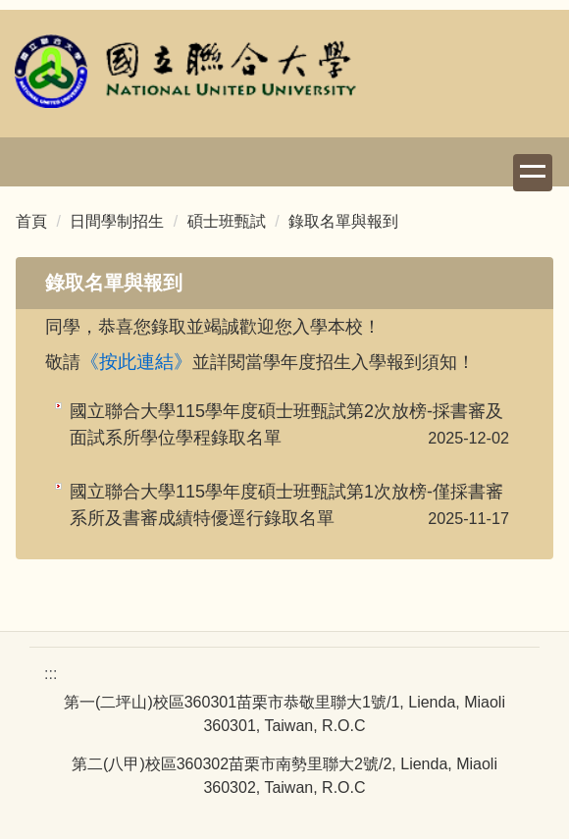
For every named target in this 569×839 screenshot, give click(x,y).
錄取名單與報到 (343, 221)
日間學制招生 (117, 221)
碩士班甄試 (226, 221)
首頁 (31, 221)
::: (50, 673)
